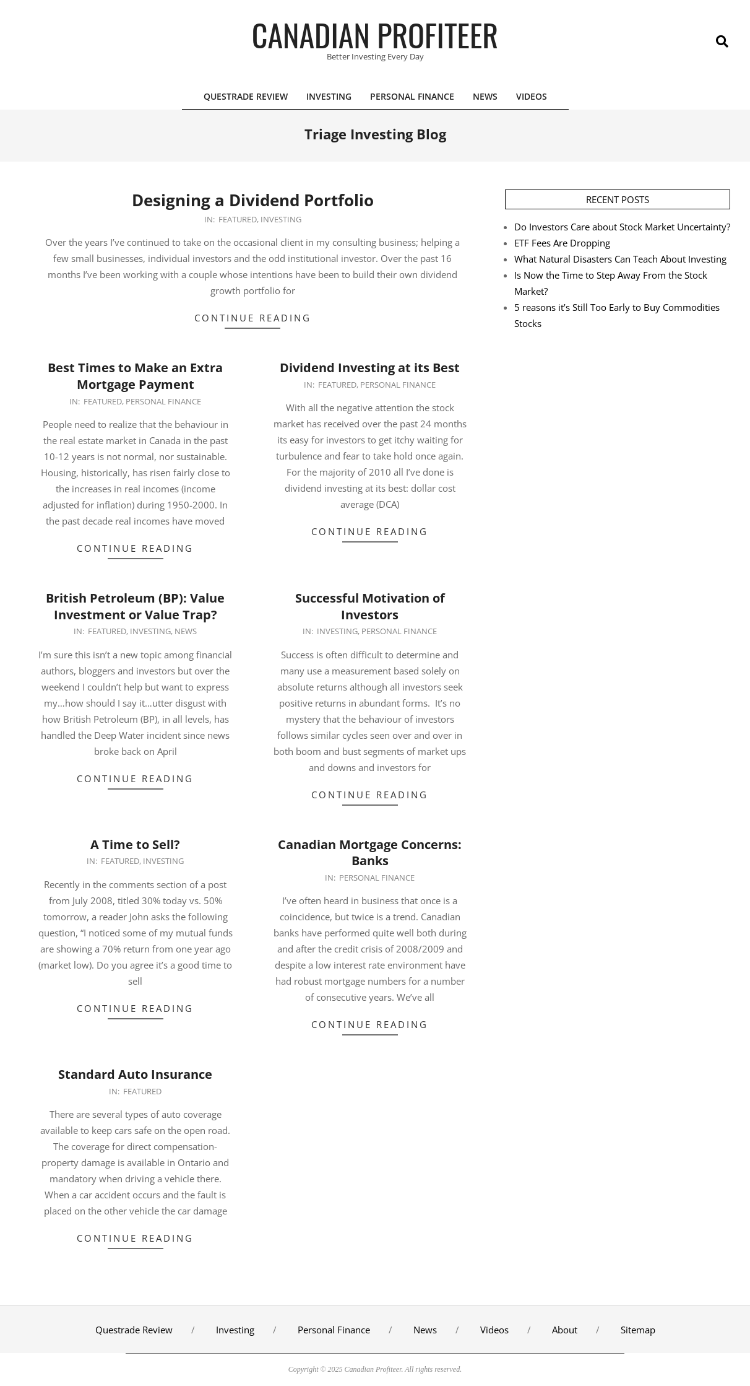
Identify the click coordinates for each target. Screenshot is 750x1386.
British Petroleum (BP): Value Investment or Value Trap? (135, 606)
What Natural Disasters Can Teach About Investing (620, 259)
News (186, 631)
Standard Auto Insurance (135, 1074)
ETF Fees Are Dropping (562, 243)
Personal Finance (163, 401)
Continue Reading (252, 318)
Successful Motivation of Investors (370, 606)
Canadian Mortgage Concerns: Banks (370, 853)
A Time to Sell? (135, 844)
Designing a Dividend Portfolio (253, 200)
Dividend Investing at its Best (370, 367)
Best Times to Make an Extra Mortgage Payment (135, 376)
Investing (281, 219)
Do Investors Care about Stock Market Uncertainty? (622, 226)
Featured (237, 219)
